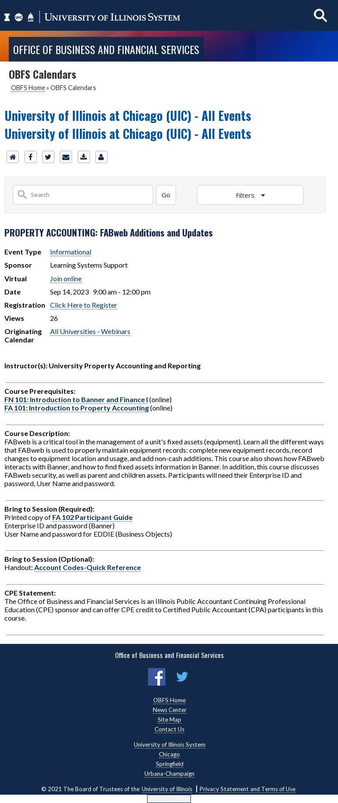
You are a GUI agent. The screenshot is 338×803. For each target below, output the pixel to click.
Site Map (169, 719)
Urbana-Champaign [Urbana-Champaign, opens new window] (169, 773)
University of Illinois (167, 788)
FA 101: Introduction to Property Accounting (76, 407)
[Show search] (320, 15)
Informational (70, 251)
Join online (66, 278)
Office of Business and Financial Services (106, 49)
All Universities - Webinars (90, 331)
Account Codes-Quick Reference (87, 567)
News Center (170, 709)
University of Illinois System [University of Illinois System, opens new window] (169, 744)
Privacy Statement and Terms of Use (247, 788)
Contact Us (169, 729)
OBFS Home (28, 87)
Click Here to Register (83, 305)
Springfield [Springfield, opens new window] (169, 763)
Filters (246, 195)
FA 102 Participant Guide (92, 517)
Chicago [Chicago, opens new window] (169, 754)
